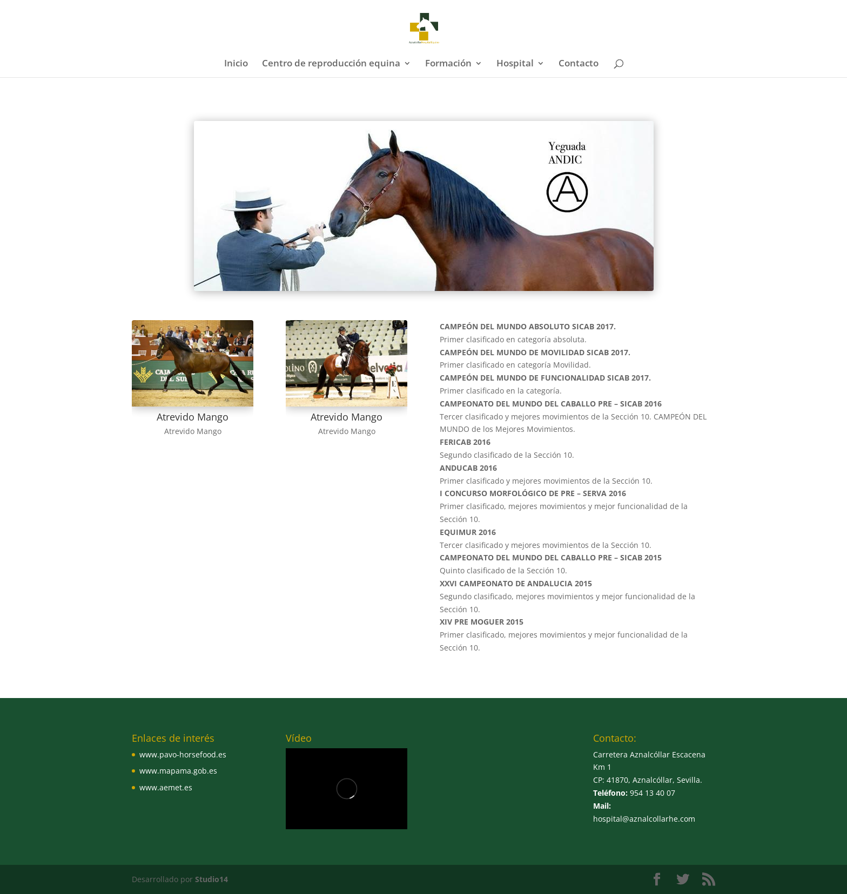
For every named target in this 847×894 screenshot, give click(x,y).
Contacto (579, 64)
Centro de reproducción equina (331, 64)
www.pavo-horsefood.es (182, 754)
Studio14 (211, 879)
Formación (448, 64)
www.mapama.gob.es (178, 771)
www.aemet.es (165, 787)
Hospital (515, 64)
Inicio (236, 64)
